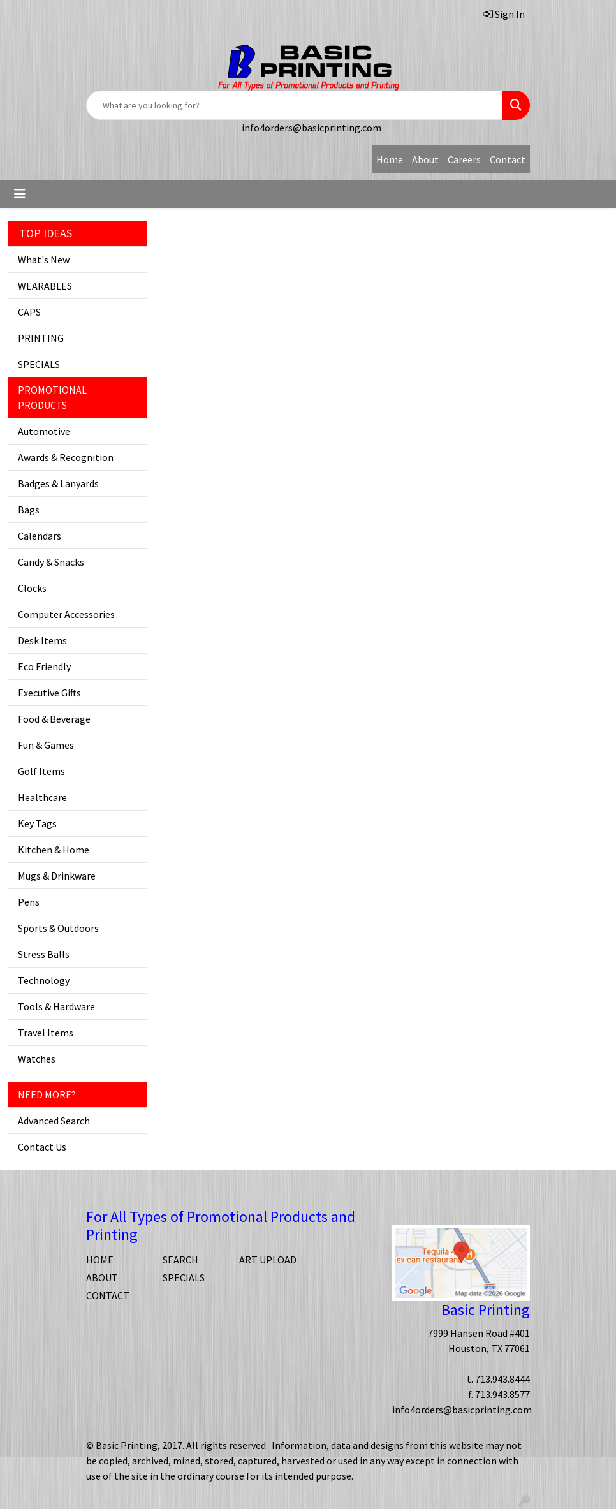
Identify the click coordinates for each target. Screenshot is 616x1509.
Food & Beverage (54, 718)
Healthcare (42, 797)
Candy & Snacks (51, 562)
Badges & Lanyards (58, 483)
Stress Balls (44, 954)
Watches (36, 1058)
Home (389, 159)
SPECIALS (39, 364)
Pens (29, 901)
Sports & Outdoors (58, 928)
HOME (100, 1259)
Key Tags (37, 823)
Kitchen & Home (53, 849)
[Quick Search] (294, 105)
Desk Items (42, 640)
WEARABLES (45, 285)
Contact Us (42, 1146)
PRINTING (41, 338)
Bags (29, 509)
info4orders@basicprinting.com (311, 127)
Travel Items (45, 1032)
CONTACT (107, 1295)
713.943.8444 (502, 1379)
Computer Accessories (66, 614)
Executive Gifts (49, 692)
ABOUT (102, 1277)
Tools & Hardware (56, 1006)
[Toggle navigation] (19, 194)
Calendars (39, 535)
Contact (507, 159)
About (425, 159)
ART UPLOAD (268, 1259)
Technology (44, 980)
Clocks (32, 588)
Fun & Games (46, 745)
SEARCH (180, 1259)
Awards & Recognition (66, 457)
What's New (44, 259)
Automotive (44, 431)
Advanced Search (54, 1120)
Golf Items (41, 771)
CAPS (29, 311)
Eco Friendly (44, 666)
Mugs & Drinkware (57, 875)
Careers (464, 159)
